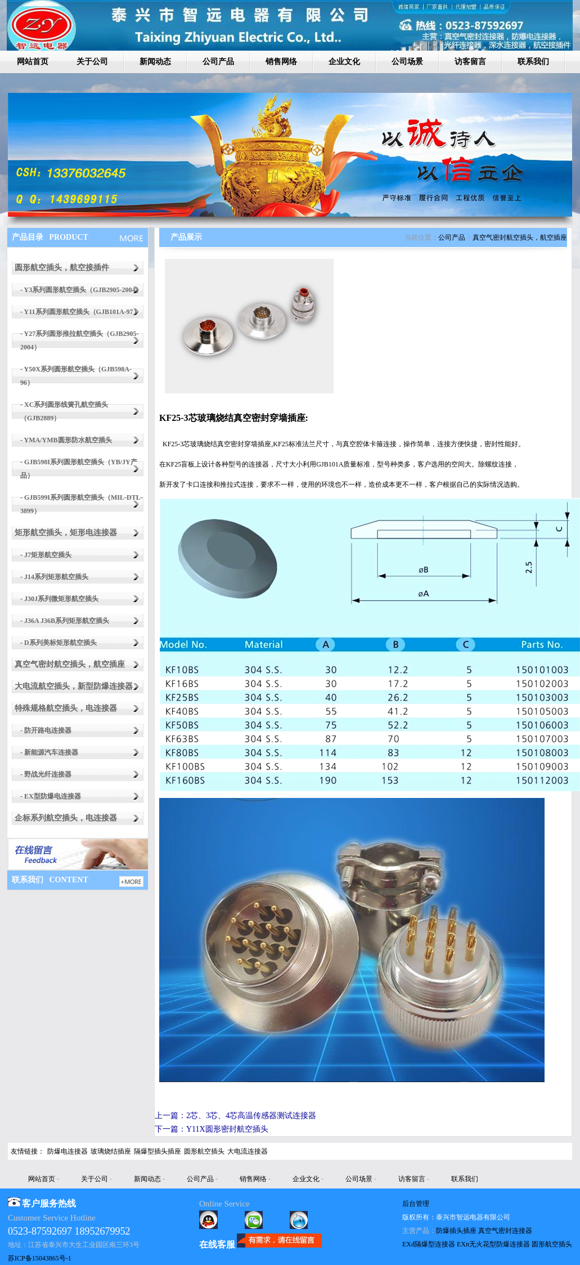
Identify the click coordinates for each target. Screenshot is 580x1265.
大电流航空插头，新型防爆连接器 (74, 686)
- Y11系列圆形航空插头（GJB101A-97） (80, 312)
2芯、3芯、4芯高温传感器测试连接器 (251, 1115)
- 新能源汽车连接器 (49, 752)
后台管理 (415, 1204)
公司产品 (218, 61)
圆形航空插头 (204, 1151)
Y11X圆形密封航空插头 (227, 1129)
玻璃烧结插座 (111, 1151)
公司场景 (407, 61)
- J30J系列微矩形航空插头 (59, 599)
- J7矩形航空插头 (45, 555)
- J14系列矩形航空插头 (54, 577)
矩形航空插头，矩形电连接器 (66, 532)
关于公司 (92, 61)
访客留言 (470, 61)
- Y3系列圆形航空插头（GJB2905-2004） (81, 290)
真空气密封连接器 (505, 1231)
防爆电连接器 (67, 1151)
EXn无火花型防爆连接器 (493, 1244)
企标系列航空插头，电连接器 (66, 818)
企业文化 (344, 61)
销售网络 (281, 61)
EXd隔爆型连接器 (428, 1244)
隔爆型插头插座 (157, 1151)
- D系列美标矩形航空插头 (58, 643)
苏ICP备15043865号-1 (39, 1258)
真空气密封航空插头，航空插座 (70, 664)
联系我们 (533, 61)
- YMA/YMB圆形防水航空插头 (66, 440)
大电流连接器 (247, 1151)
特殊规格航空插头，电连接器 (66, 708)
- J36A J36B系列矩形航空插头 (64, 621)
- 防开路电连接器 (45, 730)
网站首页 (32, 61)
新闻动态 (155, 61)
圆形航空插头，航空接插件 (62, 267)
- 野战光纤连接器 (45, 774)
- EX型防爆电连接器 (50, 796)
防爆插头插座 (456, 1231)
